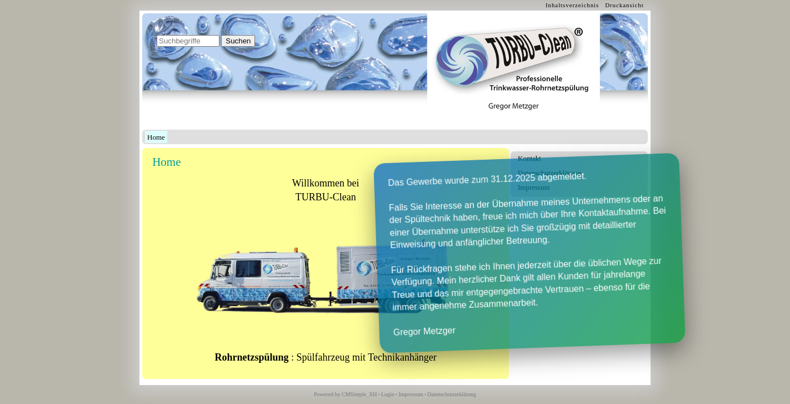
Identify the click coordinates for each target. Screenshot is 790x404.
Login (387, 394)
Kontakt (529, 158)
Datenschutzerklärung (549, 173)
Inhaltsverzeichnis (572, 5)
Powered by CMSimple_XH (345, 394)
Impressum (534, 187)
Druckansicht (624, 5)
